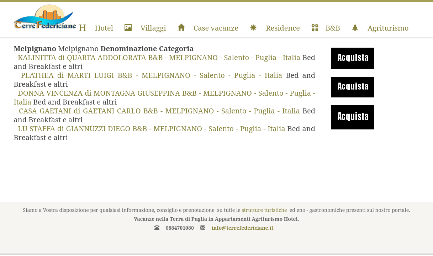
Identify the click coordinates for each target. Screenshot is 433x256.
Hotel (96, 28)
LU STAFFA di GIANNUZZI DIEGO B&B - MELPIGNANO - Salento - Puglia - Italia (150, 128)
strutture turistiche (264, 210)
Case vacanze (208, 28)
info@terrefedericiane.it (243, 227)
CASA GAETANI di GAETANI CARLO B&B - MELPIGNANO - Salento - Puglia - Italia (158, 111)
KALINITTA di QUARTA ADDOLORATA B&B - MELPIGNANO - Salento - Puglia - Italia (158, 57)
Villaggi (145, 28)
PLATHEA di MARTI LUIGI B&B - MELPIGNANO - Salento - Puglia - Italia (150, 75)
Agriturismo (380, 28)
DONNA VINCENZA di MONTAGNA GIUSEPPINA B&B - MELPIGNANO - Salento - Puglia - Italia (165, 97)
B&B (325, 28)
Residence (275, 28)
